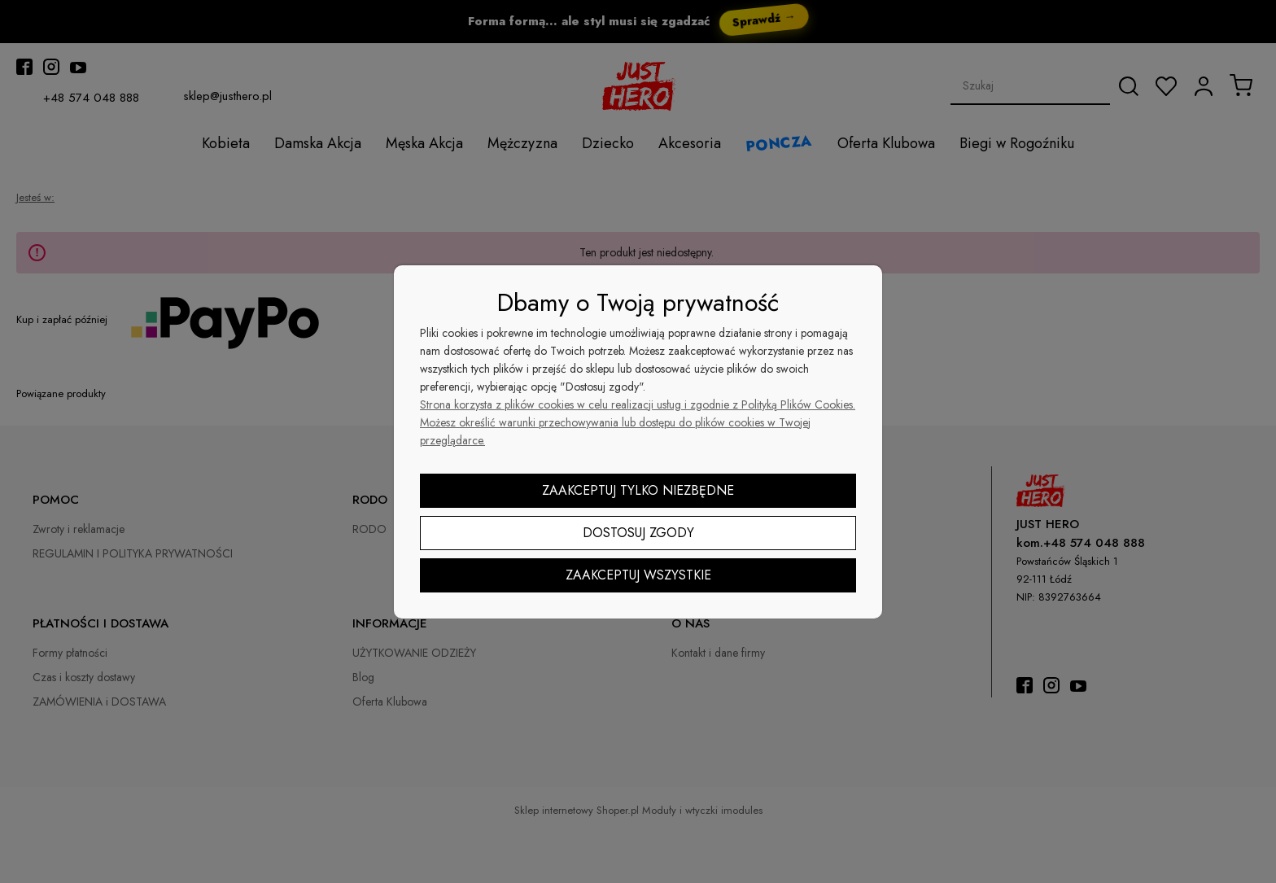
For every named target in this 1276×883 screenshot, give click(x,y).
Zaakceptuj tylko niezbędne (638, 490)
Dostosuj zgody (638, 532)
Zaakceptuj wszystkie (638, 575)
